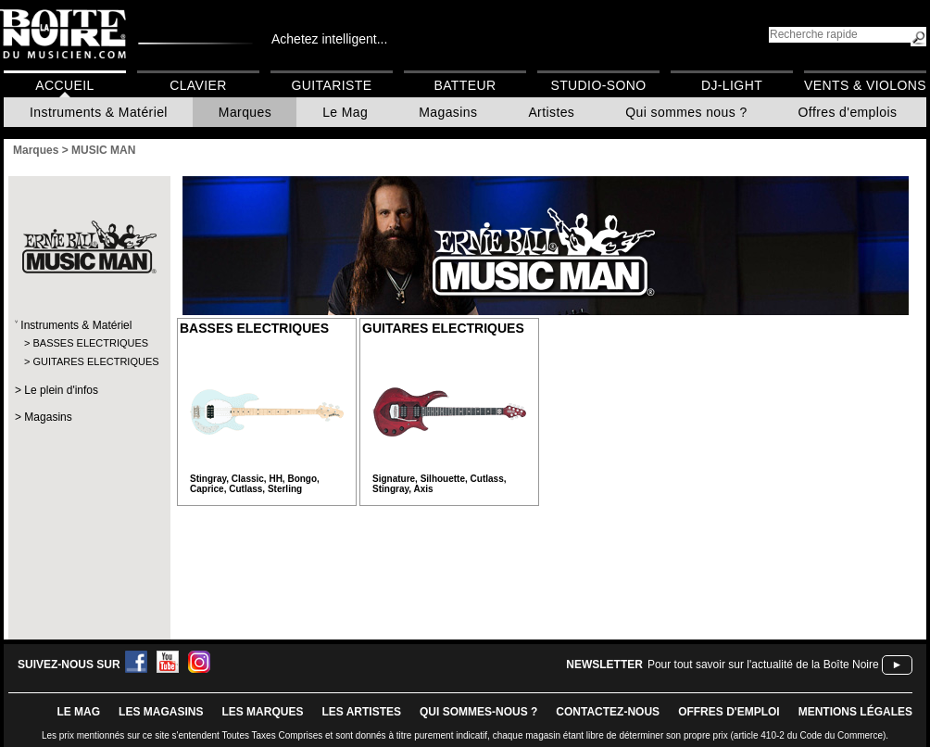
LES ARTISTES (361, 711)
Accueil (64, 85)
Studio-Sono (598, 85)
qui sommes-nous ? (478, 711)
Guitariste (332, 85)
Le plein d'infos (61, 390)
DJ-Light (731, 85)
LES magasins (161, 711)
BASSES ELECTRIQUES (88, 342)
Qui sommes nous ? (686, 112)
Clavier (198, 85)
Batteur (465, 85)
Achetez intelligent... (329, 39)
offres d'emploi (729, 711)
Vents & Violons (865, 85)
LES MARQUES (262, 711)
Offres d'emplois (848, 112)
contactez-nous (608, 711)
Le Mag (345, 112)
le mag (78, 711)
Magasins (448, 112)
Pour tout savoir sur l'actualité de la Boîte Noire (763, 664)
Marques (245, 112)
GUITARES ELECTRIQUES (88, 361)
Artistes (551, 112)
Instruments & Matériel (99, 112)
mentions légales (855, 711)
